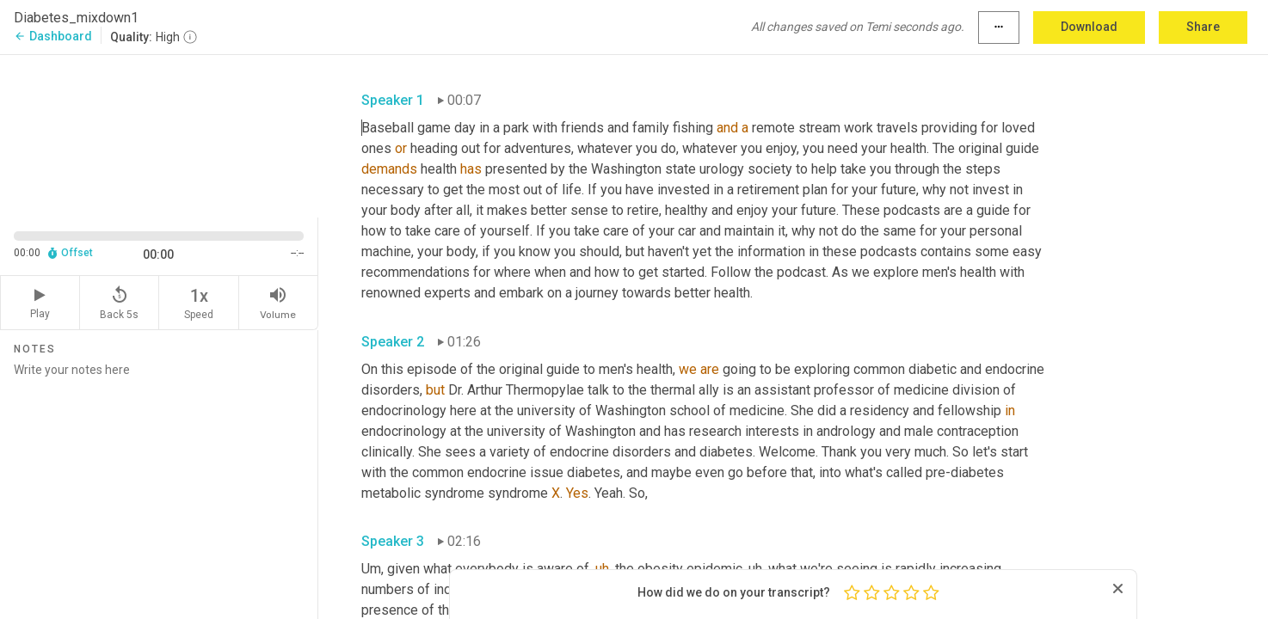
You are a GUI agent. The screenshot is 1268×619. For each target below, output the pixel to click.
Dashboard (53, 36)
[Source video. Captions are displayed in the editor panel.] (159, 134)
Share (1203, 27)
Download (1089, 27)
